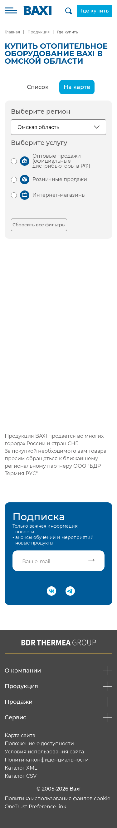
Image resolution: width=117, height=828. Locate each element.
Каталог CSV (21, 776)
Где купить (94, 11)
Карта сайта (20, 735)
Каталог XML (21, 768)
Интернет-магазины (59, 195)
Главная (12, 32)
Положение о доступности (39, 743)
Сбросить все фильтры (39, 225)
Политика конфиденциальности (47, 759)
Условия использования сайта (44, 751)
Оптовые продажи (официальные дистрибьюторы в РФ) (61, 161)
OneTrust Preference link (35, 806)
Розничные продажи (59, 179)
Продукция (38, 32)
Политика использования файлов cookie (57, 798)
